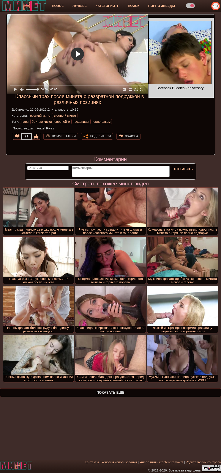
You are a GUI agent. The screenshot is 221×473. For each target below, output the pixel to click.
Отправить (183, 169)
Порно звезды (161, 6)
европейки (62, 121)
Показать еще (110, 392)
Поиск (133, 6)
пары (25, 121)
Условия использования (119, 462)
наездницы (81, 121)
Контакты (92, 462)
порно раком (101, 121)
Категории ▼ (107, 6)
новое (58, 6)
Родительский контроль (203, 462)
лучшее (80, 6)
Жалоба (131, 136)
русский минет (41, 115)
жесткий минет (65, 115)
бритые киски (42, 121)
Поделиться (100, 136)
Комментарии (64, 136)
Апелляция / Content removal (161, 462)
